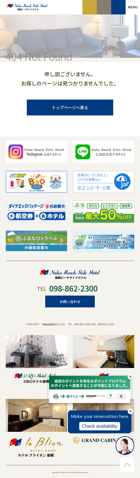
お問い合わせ (70, 301)
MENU (133, 7)
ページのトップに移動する (127, 465)
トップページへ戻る (70, 107)
